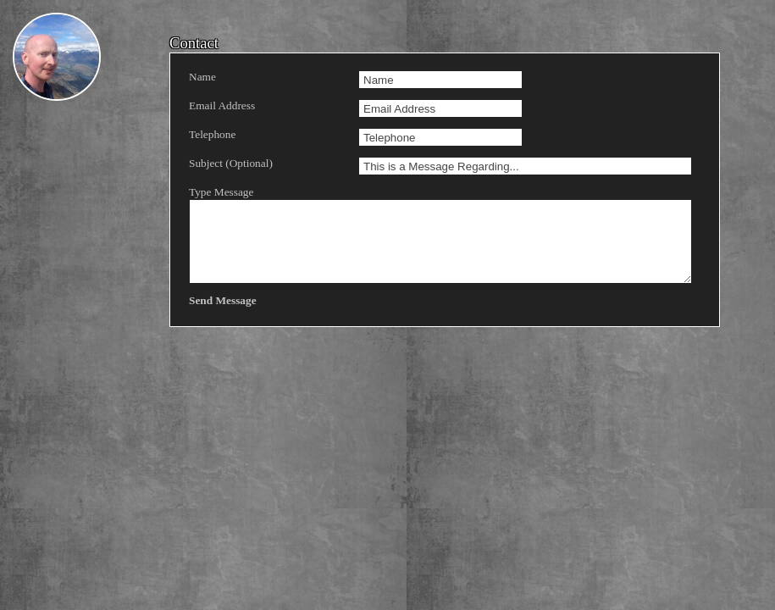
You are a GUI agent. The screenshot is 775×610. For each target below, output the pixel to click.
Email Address (222, 105)
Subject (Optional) (231, 163)
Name (202, 76)
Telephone (212, 134)
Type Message (269, 235)
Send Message (223, 300)
